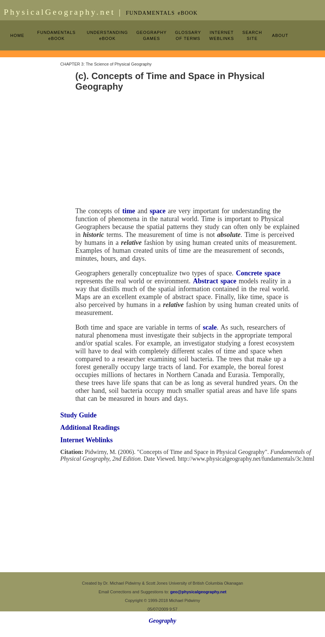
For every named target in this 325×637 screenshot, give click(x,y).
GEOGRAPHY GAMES (151, 35)
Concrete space (258, 273)
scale (210, 327)
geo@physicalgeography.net (198, 592)
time (128, 211)
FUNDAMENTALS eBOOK (56, 35)
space (157, 211)
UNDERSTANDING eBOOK (107, 35)
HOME (17, 35)
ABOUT (280, 35)
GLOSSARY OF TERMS (188, 35)
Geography (162, 620)
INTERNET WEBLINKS (221, 35)
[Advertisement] (30, 170)
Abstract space (214, 281)
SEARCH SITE (252, 35)
